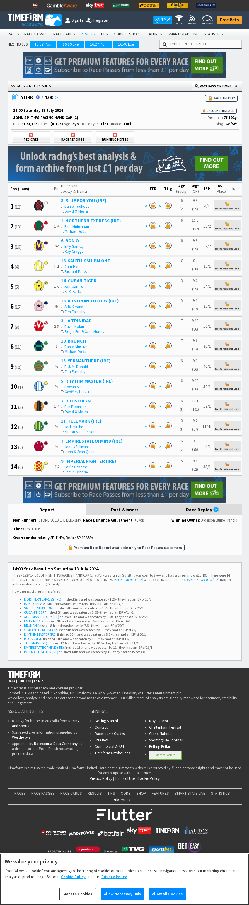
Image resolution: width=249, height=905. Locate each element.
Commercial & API (109, 746)
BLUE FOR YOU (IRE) (128, 579)
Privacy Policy (101, 778)
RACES (13, 34)
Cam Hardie (73, 266)
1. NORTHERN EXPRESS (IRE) (91, 220)
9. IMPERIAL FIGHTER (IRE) (88, 461)
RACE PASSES (36, 34)
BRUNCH (30, 625)
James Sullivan (76, 446)
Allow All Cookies (167, 898)
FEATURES (153, 34)
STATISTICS (213, 34)
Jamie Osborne (77, 471)
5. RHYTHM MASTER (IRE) (87, 381)
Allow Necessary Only (122, 898)
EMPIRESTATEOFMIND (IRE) (44, 647)
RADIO (122, 799)
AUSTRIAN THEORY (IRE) (41, 617)
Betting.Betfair (160, 746)
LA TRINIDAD (33, 621)
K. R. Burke (73, 291)
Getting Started (106, 720)
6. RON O (70, 240)
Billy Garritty (73, 246)
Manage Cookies (165, 755)
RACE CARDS (64, 34)
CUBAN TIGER (34, 612)
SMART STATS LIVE (183, 34)
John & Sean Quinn (80, 451)
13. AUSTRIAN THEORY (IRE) (90, 301)
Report (46, 509)
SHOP (134, 34)
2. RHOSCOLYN (76, 401)
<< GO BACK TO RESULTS (31, 85)
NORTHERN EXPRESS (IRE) (42, 599)
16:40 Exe (126, 44)
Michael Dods (75, 231)
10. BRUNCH (73, 341)
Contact (101, 727)
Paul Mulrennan (76, 226)
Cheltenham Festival (165, 727)
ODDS (119, 34)
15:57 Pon (43, 44)
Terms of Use (125, 778)
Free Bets (229, 20)
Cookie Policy (148, 778)
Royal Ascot (158, 720)
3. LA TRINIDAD (76, 321)
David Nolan (74, 326)
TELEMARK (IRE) (35, 643)
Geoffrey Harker (77, 391)
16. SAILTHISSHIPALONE (85, 261)
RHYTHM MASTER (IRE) (40, 634)
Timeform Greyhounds (112, 753)
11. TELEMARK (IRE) (81, 421)
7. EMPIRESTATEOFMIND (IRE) (92, 441)
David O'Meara (76, 211)
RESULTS (88, 34)
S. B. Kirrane (73, 306)
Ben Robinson (75, 406)
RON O (29, 603)
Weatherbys (21, 737)
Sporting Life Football (166, 740)
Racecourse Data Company (56, 743)
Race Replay (202, 509)
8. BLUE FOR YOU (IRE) (84, 200)
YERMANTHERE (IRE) (38, 630)
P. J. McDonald (76, 366)
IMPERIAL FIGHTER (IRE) (41, 652)
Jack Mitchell (74, 426)
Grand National (161, 733)
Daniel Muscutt (76, 346)
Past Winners (125, 509)
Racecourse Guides (110, 733)
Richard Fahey (76, 271)
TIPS (104, 34)
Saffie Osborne (76, 466)
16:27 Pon (98, 44)
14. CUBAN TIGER (79, 280)
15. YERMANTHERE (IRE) (86, 361)
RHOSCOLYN (33, 638)
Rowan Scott (74, 386)
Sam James (73, 286)
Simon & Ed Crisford (81, 431)
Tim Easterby (75, 311)
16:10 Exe (71, 44)
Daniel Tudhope (76, 206)
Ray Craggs (74, 251)
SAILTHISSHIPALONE (39, 608)
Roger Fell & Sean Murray (84, 331)
